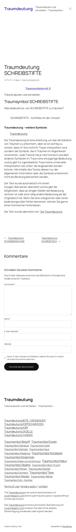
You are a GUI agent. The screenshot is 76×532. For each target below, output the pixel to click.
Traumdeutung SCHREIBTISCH (49, 239)
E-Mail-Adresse (11, 331)
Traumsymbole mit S (30, 80)
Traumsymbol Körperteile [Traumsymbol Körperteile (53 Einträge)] (19, 457)
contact (43, 486)
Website (7, 344)
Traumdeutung (18, 8)
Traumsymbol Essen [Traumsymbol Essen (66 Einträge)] (44, 442)
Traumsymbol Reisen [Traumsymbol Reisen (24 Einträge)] (39, 468)
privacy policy (29, 486)
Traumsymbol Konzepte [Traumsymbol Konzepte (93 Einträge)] (47, 453)
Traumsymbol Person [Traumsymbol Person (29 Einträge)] (15, 468)
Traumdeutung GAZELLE (18, 431)
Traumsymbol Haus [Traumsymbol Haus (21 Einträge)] (39, 449)
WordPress (67, 526)
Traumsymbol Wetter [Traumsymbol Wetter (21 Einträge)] (42, 476)
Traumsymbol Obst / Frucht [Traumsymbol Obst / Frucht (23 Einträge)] (46, 465)
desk (17, 80)
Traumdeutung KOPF (16, 428)
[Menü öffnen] (70, 8)
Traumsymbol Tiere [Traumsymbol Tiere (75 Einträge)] (42, 472)
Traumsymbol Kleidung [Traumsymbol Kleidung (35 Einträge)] (17, 453)
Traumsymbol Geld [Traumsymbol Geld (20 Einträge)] (40, 445)
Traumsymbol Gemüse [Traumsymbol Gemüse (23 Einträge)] (16, 449)
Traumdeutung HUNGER (18, 435)
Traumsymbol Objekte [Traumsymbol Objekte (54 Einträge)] (17, 465)
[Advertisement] (38, 34)
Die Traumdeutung (51, 211)
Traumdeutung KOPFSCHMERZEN (24, 424)
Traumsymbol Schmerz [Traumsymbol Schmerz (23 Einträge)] (16, 472)
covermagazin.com (14, 495)
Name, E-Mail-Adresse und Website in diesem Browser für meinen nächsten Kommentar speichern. (35, 358)
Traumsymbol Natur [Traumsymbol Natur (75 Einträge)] (54, 461)
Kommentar (9, 284)
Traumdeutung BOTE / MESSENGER (25, 420)
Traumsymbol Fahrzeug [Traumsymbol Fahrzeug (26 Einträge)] (16, 445)
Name (7, 318)
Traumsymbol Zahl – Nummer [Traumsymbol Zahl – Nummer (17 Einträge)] (18, 480)
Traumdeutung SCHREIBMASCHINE (14, 239)
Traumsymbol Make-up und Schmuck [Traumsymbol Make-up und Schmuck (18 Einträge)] (22, 461)
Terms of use (12, 486)
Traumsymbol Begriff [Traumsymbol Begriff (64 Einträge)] (17, 442)
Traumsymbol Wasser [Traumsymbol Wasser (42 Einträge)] (17, 476)
